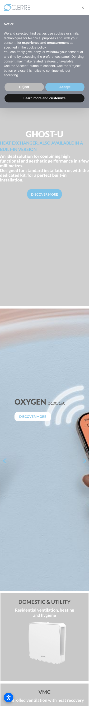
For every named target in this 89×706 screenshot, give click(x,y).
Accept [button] (64, 87)
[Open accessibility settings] (8, 697)
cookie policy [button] (36, 47)
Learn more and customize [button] (44, 98)
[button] (83, 7)
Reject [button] (24, 87)
